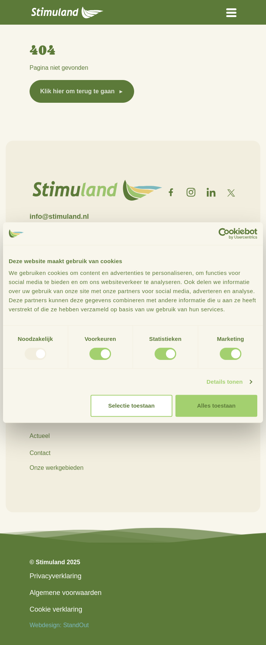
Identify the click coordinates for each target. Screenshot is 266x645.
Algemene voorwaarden (66, 592)
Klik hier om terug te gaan (77, 91)
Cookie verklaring (56, 609)
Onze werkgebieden (56, 468)
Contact (40, 453)
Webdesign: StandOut (59, 625)
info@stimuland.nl (59, 216)
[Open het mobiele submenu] (231, 12)
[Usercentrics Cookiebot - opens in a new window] (224, 233)
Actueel (40, 436)
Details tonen (225, 381)
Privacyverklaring (55, 576)
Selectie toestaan (131, 405)
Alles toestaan (216, 405)
